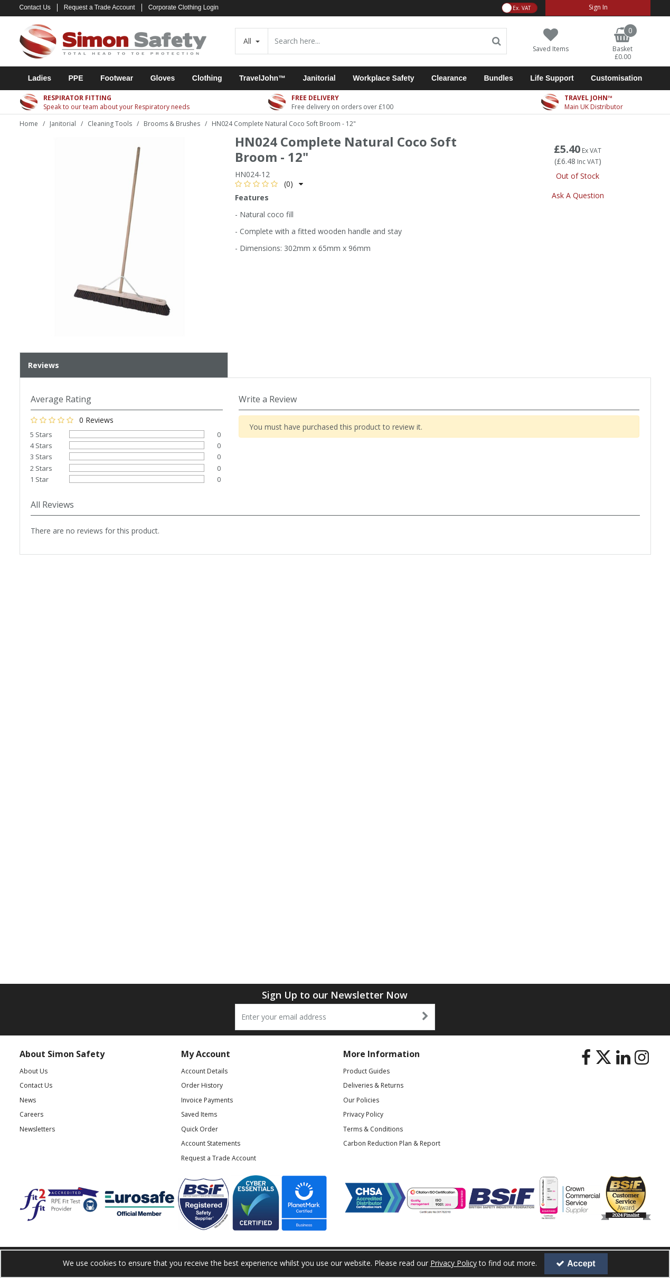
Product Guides (366, 1071)
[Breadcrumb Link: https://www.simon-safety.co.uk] (29, 123)
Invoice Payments (207, 1100)
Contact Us (35, 7)
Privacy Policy (363, 1114)
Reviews (43, 365)
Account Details (204, 1071)
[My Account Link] (597, 8)
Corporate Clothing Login (183, 7)
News (28, 1100)
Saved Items (199, 1114)
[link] (586, 1058)
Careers (31, 1114)
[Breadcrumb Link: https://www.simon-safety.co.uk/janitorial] (63, 123)
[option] (119, 236)
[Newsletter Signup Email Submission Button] (426, 1017)
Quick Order (199, 1129)
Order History (202, 1085)
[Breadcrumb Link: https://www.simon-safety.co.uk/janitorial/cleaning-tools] (110, 123)
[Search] (377, 41)
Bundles (498, 78)
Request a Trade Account (99, 7)
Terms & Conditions (373, 1129)
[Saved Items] (551, 40)
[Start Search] (496, 41)
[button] (269, 184)
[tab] (124, 365)
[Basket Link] (622, 44)
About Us (34, 1071)
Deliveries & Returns (373, 1085)
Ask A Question (578, 195)
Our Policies (361, 1100)
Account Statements (210, 1143)
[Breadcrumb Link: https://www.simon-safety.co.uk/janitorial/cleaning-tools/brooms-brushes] (172, 123)
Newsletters (37, 1129)
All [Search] (248, 41)
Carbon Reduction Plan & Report (391, 1143)
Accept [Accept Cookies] (575, 1263)
